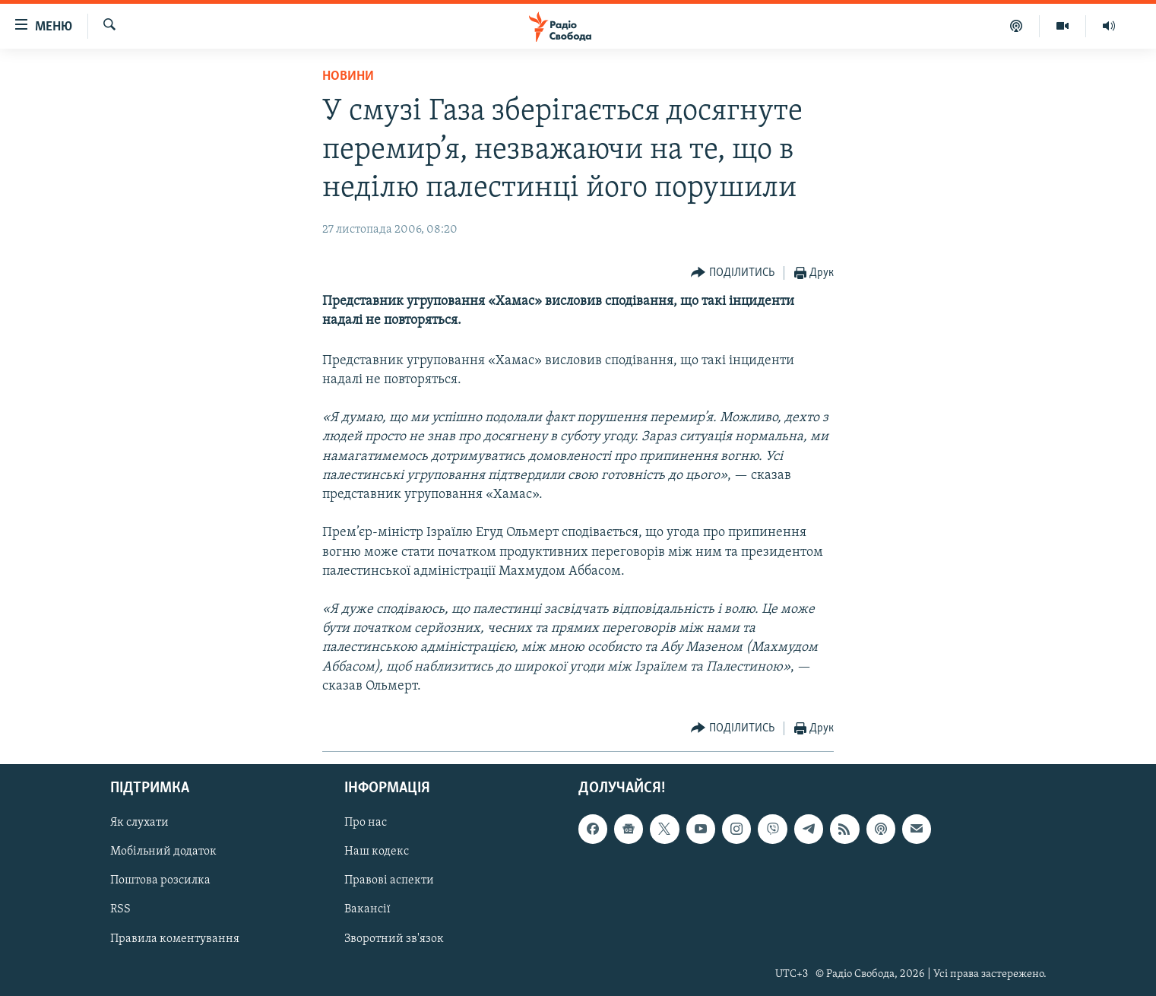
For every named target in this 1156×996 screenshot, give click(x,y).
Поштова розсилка (160, 881)
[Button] (732, 273)
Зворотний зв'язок (394, 939)
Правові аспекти (389, 881)
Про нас (365, 823)
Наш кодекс (376, 852)
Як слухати (139, 823)
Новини (348, 76)
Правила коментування (174, 939)
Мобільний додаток (163, 852)
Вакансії (367, 910)
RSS (120, 910)
